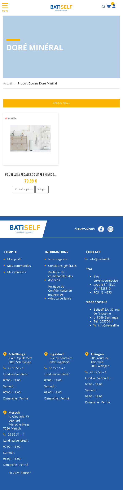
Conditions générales (62, 265)
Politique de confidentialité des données (60, 276)
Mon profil (14, 259)
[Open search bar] (104, 6)
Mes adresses (16, 272)
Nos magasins (58, 259)
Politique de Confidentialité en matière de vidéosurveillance (60, 292)
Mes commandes (19, 265)
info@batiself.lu (100, 259)
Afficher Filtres (61, 103)
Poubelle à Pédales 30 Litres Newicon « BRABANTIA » (40, 174)
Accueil (8, 83)
